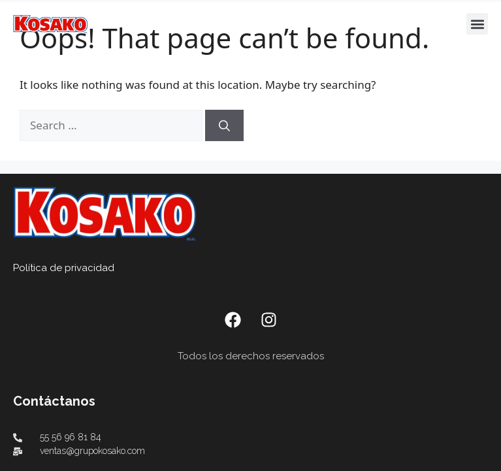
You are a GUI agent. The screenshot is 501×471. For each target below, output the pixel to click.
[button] (477, 24)
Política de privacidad (63, 268)
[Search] (224, 125)
